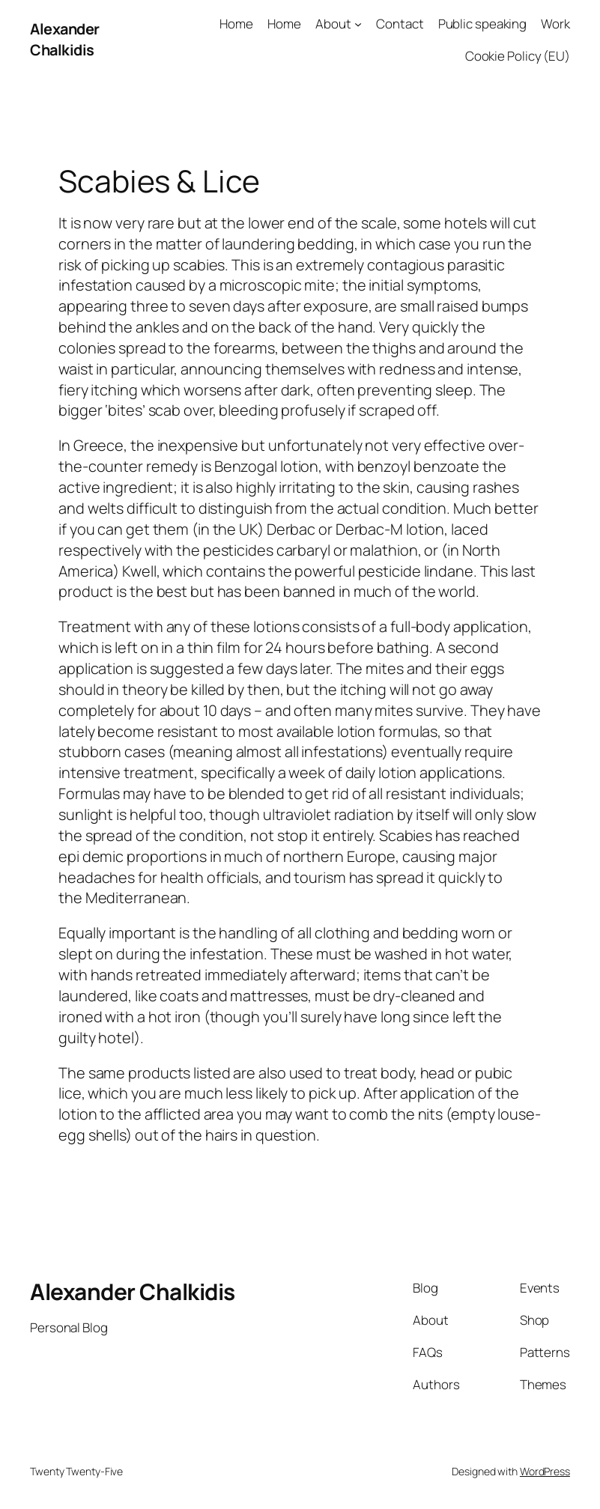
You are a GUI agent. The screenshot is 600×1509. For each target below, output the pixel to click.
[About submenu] (358, 24)
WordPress (545, 1471)
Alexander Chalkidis (65, 39)
